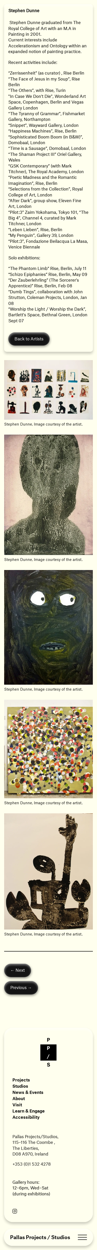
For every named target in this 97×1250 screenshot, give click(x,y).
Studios (20, 1085)
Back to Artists (28, 338)
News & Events (27, 1092)
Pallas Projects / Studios (40, 1237)
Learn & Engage (28, 1110)
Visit (17, 1104)
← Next (17, 970)
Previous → (21, 987)
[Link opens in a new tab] (14, 1211)
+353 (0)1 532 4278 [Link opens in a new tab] (31, 1163)
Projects (21, 1079)
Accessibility (26, 1117)
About (18, 1098)
